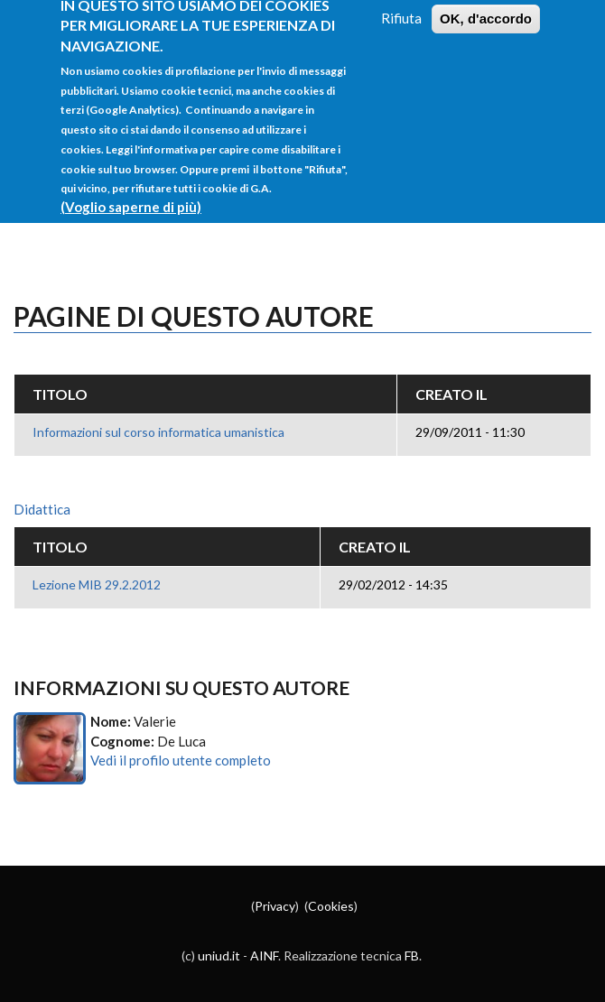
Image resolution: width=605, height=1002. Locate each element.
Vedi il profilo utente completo (180, 760)
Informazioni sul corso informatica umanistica (158, 432)
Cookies (331, 906)
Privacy (275, 906)
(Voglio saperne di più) (130, 192)
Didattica (42, 509)
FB (412, 955)
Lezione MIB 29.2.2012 (97, 584)
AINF (264, 955)
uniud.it (219, 955)
